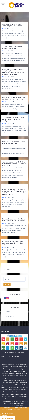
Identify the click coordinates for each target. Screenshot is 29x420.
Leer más (17, 409)
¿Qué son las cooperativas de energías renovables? (12, 47)
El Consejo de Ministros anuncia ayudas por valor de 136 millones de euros (14, 243)
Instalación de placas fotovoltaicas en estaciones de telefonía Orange (14, 220)
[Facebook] (5, 298)
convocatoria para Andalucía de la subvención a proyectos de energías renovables (14, 163)
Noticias (4, 28)
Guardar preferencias (7, 418)
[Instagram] (7, 298)
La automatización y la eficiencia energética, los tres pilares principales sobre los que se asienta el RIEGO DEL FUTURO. (14, 71)
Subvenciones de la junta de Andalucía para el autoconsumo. (13, 25)
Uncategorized (10, 168)
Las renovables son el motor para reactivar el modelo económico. (13, 98)
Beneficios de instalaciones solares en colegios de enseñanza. (13, 142)
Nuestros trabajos (10, 314)
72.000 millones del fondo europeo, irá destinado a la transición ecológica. (14, 119)
